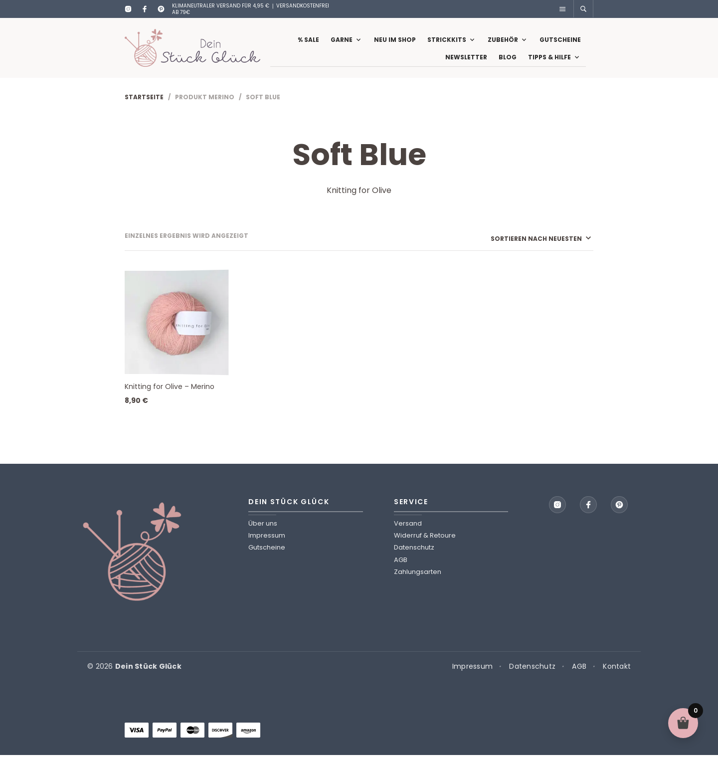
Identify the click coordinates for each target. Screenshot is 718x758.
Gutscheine (560, 41)
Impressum (266, 538)
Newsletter (466, 58)
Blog (508, 58)
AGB (400, 563)
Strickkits (446, 41)
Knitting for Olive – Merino (169, 389)
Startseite (144, 100)
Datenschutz (414, 550)
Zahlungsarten (417, 574)
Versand (408, 526)
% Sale (308, 41)
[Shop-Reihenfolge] (514, 241)
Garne (342, 41)
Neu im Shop (395, 41)
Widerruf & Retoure (425, 538)
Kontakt (617, 669)
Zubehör (503, 41)
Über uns (262, 526)
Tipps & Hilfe (549, 58)
